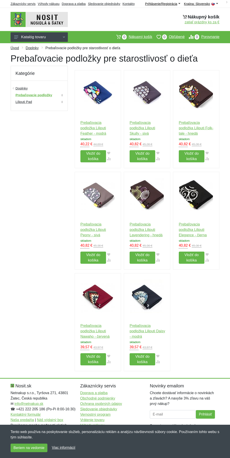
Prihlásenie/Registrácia (162, 3)
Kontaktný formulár (26, 414)
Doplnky (32, 48)
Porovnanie (202, 37)
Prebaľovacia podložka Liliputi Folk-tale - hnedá (196, 128)
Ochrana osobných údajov (101, 404)
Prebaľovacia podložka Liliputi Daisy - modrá (147, 331)
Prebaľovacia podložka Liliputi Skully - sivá (142, 128)
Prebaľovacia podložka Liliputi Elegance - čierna (193, 229)
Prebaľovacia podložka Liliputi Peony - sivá (93, 229)
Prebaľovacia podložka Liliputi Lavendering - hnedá (146, 229)
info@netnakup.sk (28, 404)
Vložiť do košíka (93, 156)
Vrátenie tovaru (92, 420)
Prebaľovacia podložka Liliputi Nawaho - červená (95, 331)
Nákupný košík (132, 37)
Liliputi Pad (23, 102)
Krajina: (201, 4)
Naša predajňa (22, 420)
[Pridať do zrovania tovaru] (109, 158)
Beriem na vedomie (28, 448)
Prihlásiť (205, 414)
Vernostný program (95, 414)
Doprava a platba (74, 4)
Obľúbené (168, 37)
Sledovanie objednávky (104, 4)
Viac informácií (63, 447)
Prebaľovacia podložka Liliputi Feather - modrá (93, 128)
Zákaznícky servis (23, 4)
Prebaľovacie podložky (33, 95)
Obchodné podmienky (97, 398)
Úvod (15, 48)
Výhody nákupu (49, 4)
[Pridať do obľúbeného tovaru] (109, 153)
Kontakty (128, 4)
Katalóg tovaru (39, 37)
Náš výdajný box (50, 420)
